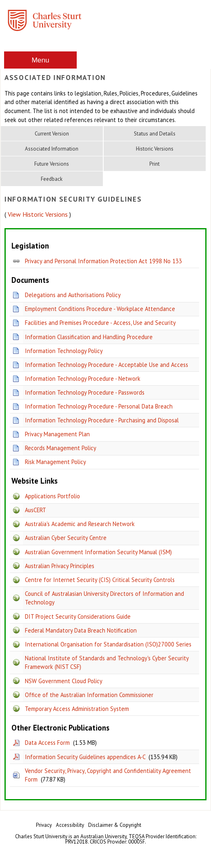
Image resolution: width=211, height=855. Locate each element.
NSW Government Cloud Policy (63, 681)
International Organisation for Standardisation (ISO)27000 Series (108, 644)
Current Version (52, 133)
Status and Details (154, 133)
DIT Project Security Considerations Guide (78, 616)
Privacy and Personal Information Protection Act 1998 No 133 (103, 261)
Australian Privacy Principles (59, 566)
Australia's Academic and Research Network (80, 524)
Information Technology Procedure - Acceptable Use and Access (106, 365)
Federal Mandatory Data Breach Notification (81, 630)
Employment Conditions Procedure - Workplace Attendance (100, 309)
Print (154, 163)
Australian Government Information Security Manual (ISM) (98, 552)
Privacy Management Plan (57, 434)
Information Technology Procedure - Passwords (84, 392)
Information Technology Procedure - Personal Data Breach (99, 406)
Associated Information (51, 148)
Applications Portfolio (52, 496)
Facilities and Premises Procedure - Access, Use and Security (100, 322)
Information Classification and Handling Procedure (89, 337)
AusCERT (35, 510)
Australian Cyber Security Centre (66, 538)
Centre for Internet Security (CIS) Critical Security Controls (100, 580)
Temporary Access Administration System (77, 709)
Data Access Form (47, 742)
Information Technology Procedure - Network (82, 378)
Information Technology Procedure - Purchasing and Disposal (102, 420)
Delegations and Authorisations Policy (73, 295)
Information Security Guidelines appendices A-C (85, 757)
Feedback (51, 178)
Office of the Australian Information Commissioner (89, 695)
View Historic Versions (38, 214)
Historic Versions (154, 148)
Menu (40, 60)
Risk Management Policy (55, 462)
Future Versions (51, 163)
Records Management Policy (60, 448)
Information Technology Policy (64, 351)
